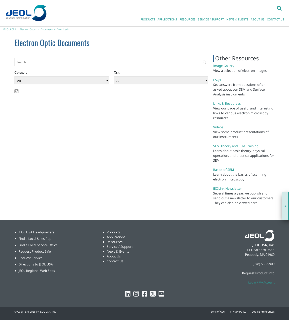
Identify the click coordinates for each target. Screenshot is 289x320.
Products (114, 232)
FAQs (217, 80)
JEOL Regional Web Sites (36, 270)
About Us (114, 256)
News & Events (118, 251)
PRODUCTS (147, 19)
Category (20, 72)
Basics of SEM (223, 169)
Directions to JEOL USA (35, 264)
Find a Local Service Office (38, 245)
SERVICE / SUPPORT (211, 19)
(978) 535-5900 (264, 264)
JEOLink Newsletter (227, 188)
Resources (115, 242)
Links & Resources (227, 103)
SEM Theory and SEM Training (235, 146)
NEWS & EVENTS (237, 19)
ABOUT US (258, 19)
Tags (117, 72)
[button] (279, 8)
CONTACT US (275, 19)
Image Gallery (223, 66)
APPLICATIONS (167, 19)
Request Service (30, 258)
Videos (218, 127)
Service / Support (120, 246)
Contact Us (115, 261)
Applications (116, 237)
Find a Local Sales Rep (34, 238)
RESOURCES (187, 19)
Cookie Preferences (263, 311)
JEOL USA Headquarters (36, 232)
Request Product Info (34, 251)
